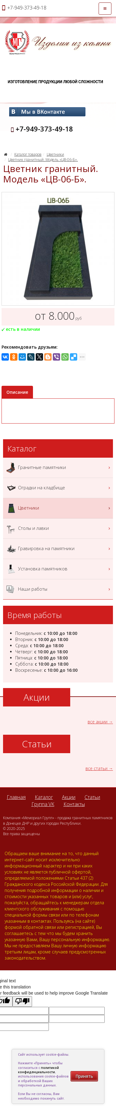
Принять (84, 1076)
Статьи (92, 797)
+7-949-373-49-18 (44, 128)
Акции (68, 797)
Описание (17, 392)
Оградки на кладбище (58, 488)
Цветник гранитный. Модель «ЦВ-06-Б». (43, 159)
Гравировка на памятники (58, 549)
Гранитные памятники (58, 468)
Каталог (44, 797)
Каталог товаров (28, 154)
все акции (97, 722)
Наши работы (58, 589)
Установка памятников (58, 569)
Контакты (74, 804)
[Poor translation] (22, 1001)
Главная (16, 797)
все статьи (96, 768)
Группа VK (42, 804)
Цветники (55, 154)
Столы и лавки (58, 528)
